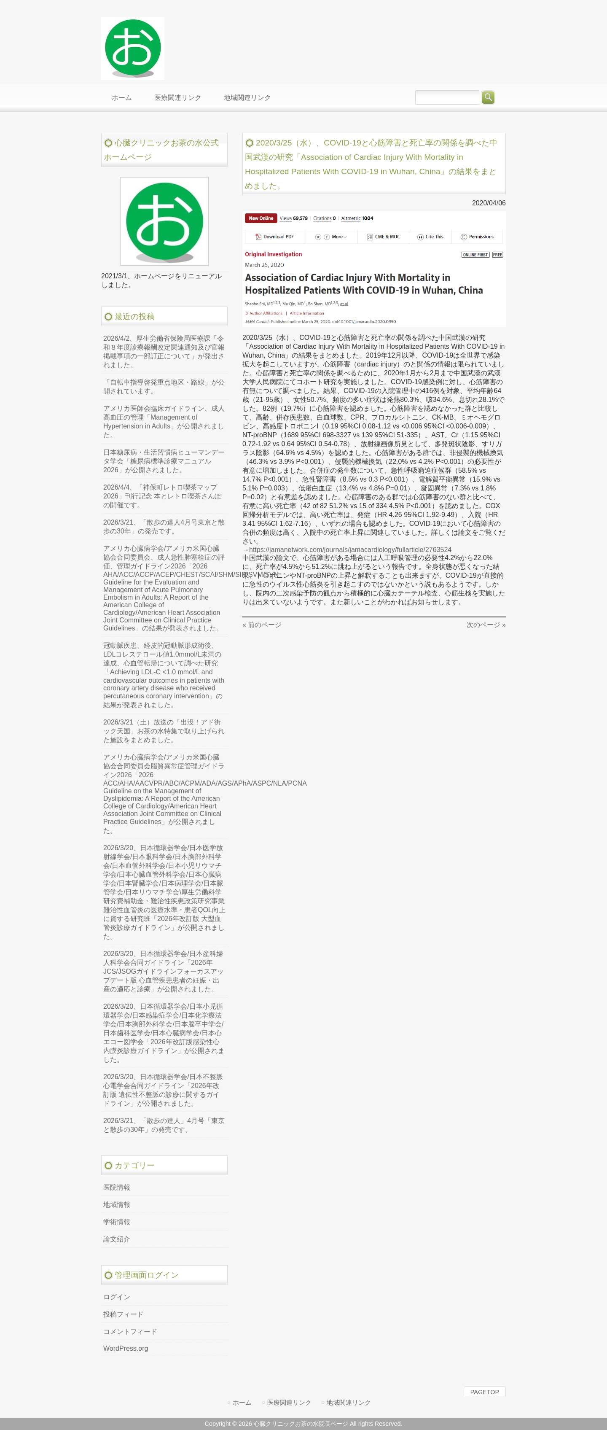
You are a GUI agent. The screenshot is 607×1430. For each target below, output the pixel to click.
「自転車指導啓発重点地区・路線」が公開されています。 (164, 387)
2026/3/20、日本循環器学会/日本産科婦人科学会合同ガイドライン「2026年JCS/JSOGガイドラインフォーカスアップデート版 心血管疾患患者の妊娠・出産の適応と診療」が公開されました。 (163, 971)
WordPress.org (125, 1348)
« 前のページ (262, 624)
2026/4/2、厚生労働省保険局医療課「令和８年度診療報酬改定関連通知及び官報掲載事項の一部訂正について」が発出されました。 (164, 352)
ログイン (116, 1297)
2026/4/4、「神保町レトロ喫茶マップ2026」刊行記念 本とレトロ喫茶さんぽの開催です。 (162, 496)
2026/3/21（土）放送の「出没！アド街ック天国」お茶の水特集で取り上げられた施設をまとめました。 (164, 731)
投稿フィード (123, 1314)
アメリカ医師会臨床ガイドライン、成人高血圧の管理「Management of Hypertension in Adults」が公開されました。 (164, 422)
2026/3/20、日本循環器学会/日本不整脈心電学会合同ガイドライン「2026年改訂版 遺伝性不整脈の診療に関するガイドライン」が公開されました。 (163, 1090)
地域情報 (116, 1204)
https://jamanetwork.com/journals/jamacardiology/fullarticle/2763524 (350, 549)
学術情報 (116, 1221)
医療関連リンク (289, 1402)
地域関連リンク (349, 1402)
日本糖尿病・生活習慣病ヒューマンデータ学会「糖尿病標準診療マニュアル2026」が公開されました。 (164, 461)
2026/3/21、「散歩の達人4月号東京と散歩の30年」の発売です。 (164, 527)
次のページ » (486, 624)
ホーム (242, 1402)
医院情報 (116, 1187)
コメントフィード (130, 1331)
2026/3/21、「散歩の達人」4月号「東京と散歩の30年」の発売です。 (164, 1125)
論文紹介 (116, 1239)
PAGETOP (484, 1392)
